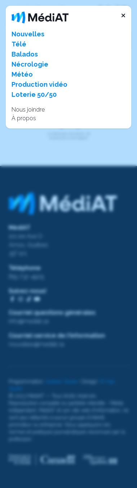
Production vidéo (39, 84)
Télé (19, 44)
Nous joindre (28, 109)
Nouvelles (28, 34)
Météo (22, 74)
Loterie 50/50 (34, 94)
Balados (25, 54)
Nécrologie (30, 64)
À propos (24, 118)
